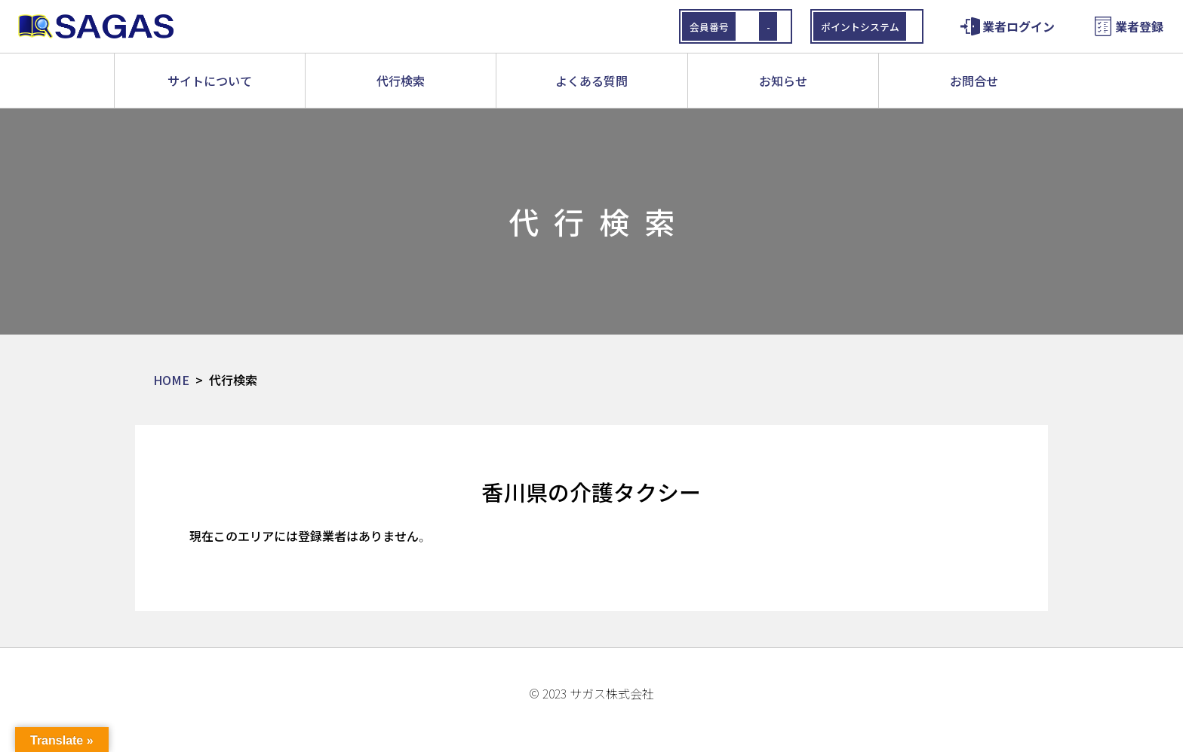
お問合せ (974, 81)
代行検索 (400, 81)
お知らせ (783, 81)
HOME (171, 380)
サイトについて (209, 81)
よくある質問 (591, 81)
